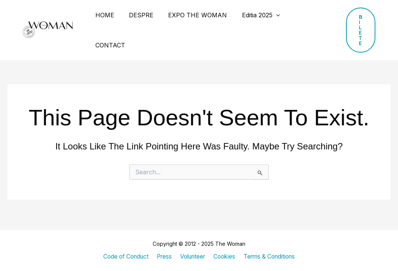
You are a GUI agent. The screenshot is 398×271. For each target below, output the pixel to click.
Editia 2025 (251, 15)
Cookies (224, 256)
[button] (354, 15)
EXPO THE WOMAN (190, 15)
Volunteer (193, 256)
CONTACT (297, 15)
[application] (266, 15)
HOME (103, 15)
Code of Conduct (126, 256)
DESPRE (137, 15)
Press (164, 256)
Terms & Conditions (269, 256)
